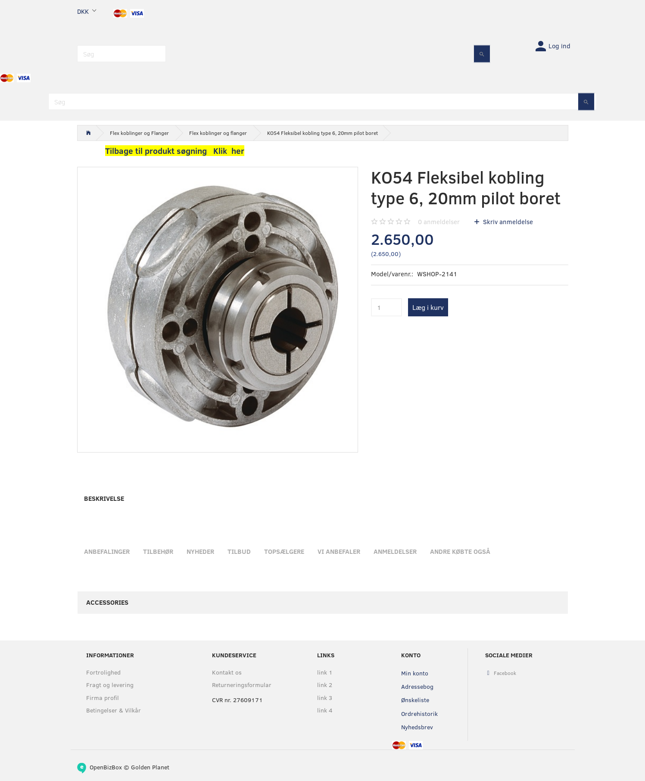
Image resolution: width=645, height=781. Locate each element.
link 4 (325, 710)
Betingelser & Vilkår (113, 710)
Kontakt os (227, 672)
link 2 (324, 685)
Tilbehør (158, 551)
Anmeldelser (395, 551)
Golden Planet (150, 767)
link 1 (325, 672)
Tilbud (239, 551)
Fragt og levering (110, 685)
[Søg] (482, 53)
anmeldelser (439, 221)
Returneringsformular (241, 685)
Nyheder (200, 551)
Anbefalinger (107, 551)
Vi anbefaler (339, 551)
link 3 (324, 698)
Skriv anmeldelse (507, 221)
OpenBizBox (106, 767)
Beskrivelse (104, 498)
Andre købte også (460, 551)
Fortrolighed (103, 672)
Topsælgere (284, 551)
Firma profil (102, 698)
